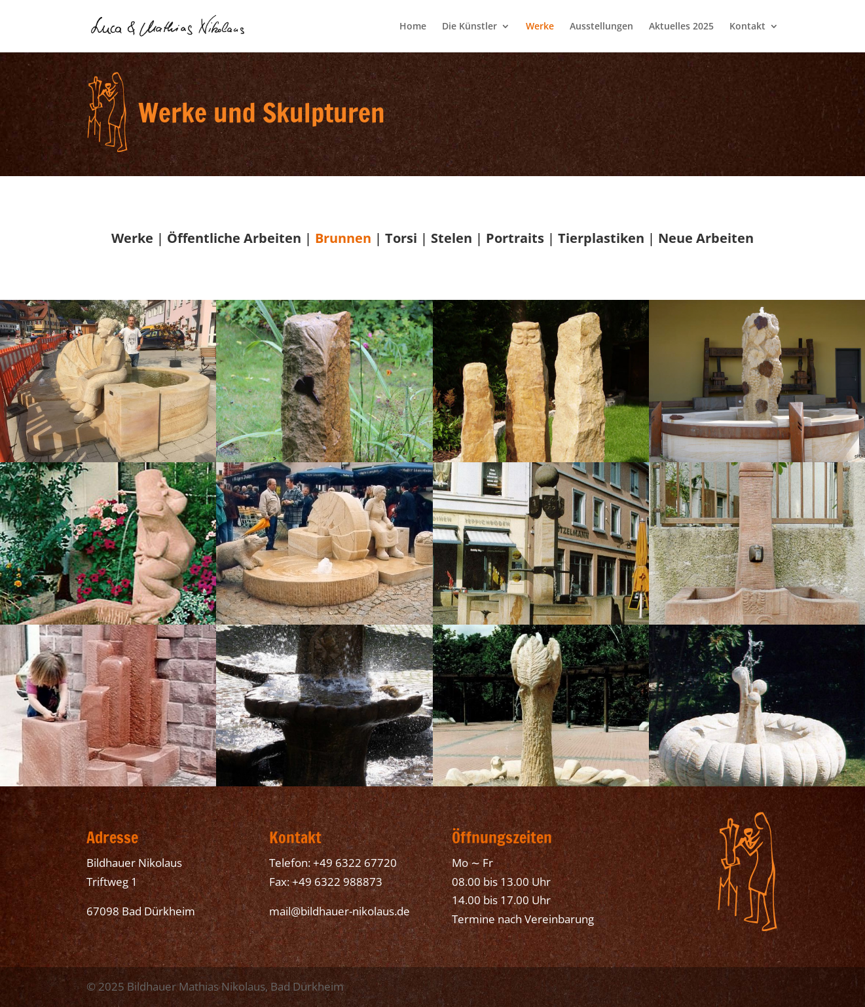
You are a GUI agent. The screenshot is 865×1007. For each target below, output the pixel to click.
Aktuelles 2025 (681, 27)
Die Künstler (469, 27)
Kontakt (747, 27)
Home (412, 27)
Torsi (401, 238)
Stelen (451, 238)
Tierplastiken (601, 238)
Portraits (515, 238)
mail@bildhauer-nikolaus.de (339, 911)
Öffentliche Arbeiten (234, 238)
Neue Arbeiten (706, 238)
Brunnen (343, 238)
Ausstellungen (601, 27)
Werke (540, 27)
